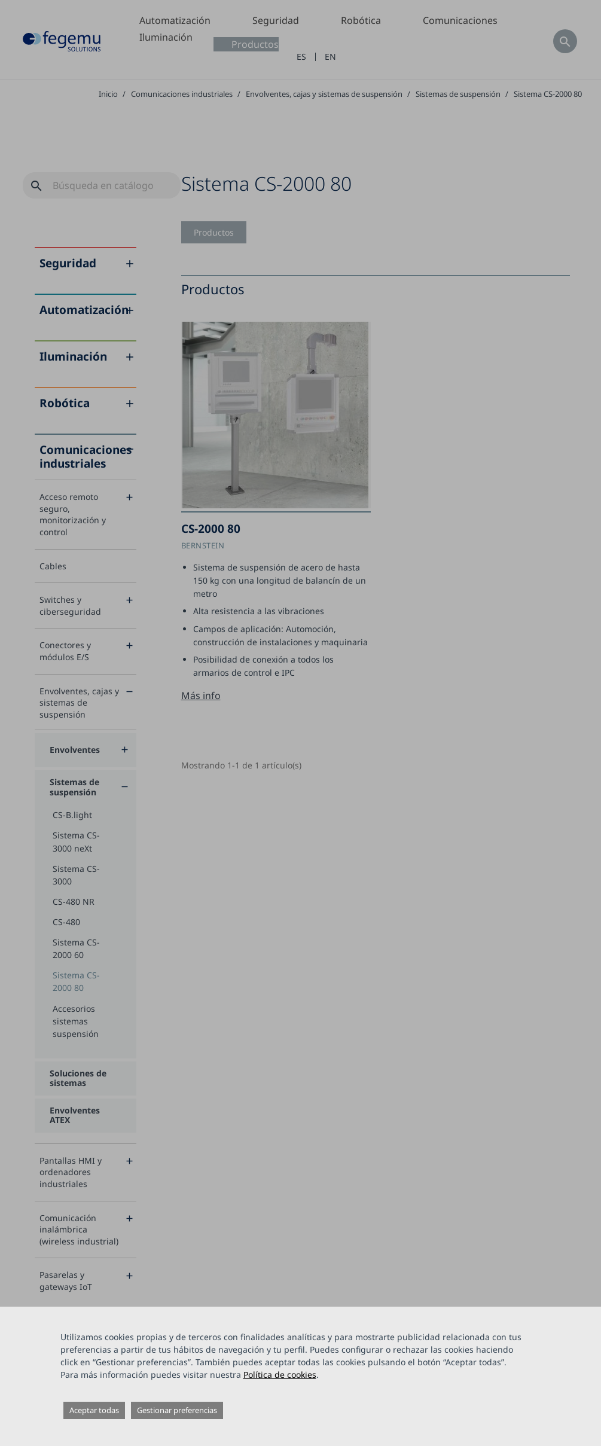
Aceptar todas (94, 1410)
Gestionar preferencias (177, 1410)
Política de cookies (279, 1374)
